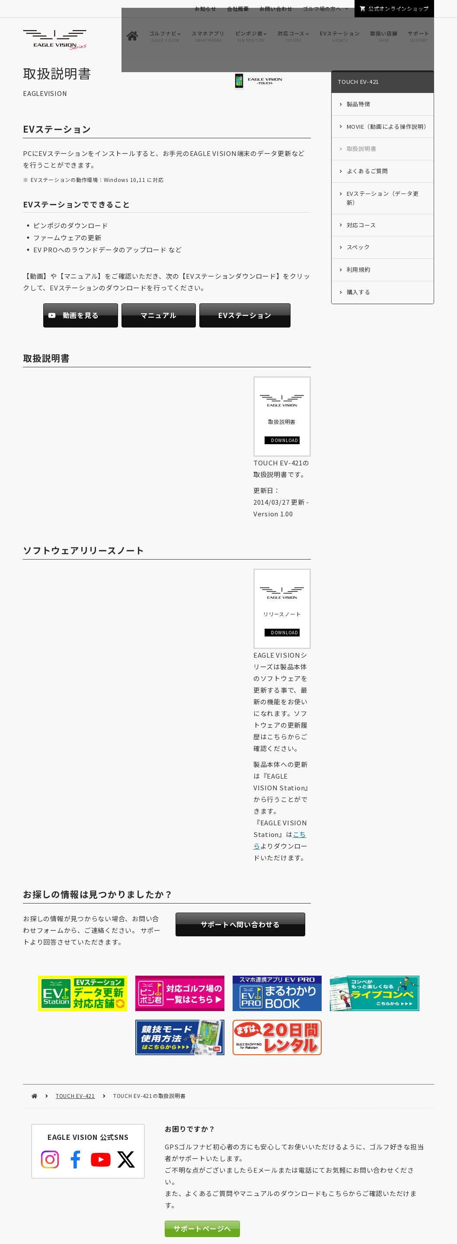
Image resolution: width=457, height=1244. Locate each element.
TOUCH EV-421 (75, 1047)
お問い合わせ (276, 8)
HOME (34, 1048)
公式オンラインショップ (398, 8)
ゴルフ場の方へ (322, 8)
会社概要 (238, 8)
